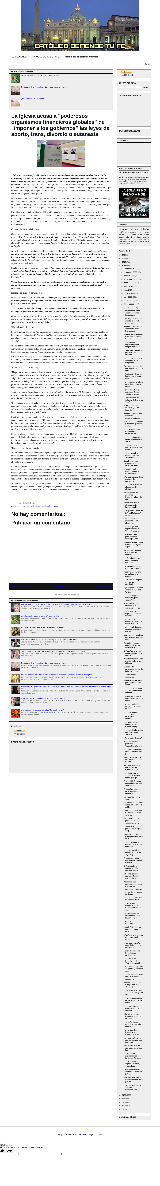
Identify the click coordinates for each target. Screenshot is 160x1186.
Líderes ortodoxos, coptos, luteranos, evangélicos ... (132, 1063)
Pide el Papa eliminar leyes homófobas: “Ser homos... (132, 455)
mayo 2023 (128, 293)
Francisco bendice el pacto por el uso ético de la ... (133, 836)
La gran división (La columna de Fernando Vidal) (133, 400)
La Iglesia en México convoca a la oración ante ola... (133, 1008)
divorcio (26, 506)
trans (56, 506)
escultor (133, 241)
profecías (122, 235)
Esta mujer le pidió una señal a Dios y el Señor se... (133, 321)
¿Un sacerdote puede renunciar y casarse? (133, 567)
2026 (124, 255)
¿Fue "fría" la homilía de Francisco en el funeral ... (133, 937)
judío (127, 237)
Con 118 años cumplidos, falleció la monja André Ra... (133, 621)
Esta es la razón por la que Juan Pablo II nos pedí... (133, 368)
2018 (124, 1109)
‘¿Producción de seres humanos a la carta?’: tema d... (133, 376)
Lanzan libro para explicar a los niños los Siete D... (132, 613)
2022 (124, 1095)
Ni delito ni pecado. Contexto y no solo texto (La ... (132, 408)
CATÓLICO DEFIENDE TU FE (45, 57)
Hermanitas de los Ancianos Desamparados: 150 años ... (133, 496)
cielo (141, 232)
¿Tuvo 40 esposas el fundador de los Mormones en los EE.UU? (45, 698)
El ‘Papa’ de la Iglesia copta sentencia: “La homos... (133, 653)
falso (140, 235)
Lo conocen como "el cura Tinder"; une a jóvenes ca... (132, 945)
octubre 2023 (129, 276)
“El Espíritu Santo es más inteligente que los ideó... (132, 1016)
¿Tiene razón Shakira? (133, 738)
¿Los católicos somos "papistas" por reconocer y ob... (132, 1087)
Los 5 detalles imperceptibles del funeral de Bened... (132, 1056)
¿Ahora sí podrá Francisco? (130, 922)
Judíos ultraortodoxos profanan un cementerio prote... (132, 820)
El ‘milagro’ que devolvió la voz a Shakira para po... (133, 751)
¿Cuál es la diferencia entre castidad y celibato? (132, 560)
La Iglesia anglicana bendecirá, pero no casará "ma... (132, 597)
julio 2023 (128, 286)
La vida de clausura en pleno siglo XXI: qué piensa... (133, 487)
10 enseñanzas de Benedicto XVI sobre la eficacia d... (133, 1024)
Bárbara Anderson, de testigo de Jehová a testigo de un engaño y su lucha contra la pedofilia (56, 604)
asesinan (132, 235)
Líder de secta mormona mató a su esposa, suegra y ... (133, 977)
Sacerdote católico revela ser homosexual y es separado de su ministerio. (49, 640)
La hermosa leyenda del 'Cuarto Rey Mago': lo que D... (133, 992)
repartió (128, 243)
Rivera (139, 237)
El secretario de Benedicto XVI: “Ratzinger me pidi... (133, 961)
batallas (146, 239)
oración (124, 229)
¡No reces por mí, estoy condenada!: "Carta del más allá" (42, 710)
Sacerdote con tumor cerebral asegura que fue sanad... (133, 313)
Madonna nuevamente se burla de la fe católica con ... (133, 574)
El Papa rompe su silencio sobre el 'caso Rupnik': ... (133, 447)
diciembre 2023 (130, 269)
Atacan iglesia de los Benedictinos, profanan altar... (132, 953)
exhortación (123, 239)
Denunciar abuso (127, 1117)
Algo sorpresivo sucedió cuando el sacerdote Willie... (133, 590)
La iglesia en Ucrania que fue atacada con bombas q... (133, 1040)
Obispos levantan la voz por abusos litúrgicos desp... (133, 828)
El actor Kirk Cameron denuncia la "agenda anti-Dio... (133, 783)
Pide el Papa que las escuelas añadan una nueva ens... (133, 844)
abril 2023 (128, 297)
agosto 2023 (129, 283)
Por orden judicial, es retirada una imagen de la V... (132, 706)
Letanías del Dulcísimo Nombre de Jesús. (133, 899)
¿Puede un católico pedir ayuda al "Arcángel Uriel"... (132, 536)
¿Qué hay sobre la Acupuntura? (33, 99)
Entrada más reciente (21, 586)
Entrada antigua (104, 586)
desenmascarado (124, 241)
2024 (124, 262)
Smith (141, 239)
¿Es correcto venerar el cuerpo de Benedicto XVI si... (133, 1071)
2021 (124, 1099)
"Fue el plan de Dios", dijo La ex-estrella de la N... (133, 1048)
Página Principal (63, 586)
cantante (145, 237)
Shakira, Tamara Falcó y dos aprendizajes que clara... (133, 637)
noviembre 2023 (130, 272)
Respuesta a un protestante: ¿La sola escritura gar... (133, 884)
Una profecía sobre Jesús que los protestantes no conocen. (43, 628)
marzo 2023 (129, 300)
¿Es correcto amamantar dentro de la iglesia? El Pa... (133, 669)
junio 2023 (128, 290)
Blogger (99, 1135)
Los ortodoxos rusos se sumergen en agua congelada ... (133, 360)
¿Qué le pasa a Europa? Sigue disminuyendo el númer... (133, 690)
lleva (135, 239)
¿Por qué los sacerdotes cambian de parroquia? (133, 479)
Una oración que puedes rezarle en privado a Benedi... (133, 336)
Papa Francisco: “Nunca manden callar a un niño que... (133, 661)
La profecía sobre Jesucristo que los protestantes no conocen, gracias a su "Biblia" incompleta (56, 675)
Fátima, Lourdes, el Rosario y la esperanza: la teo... (132, 1032)
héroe (131, 239)
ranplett (78, 1135)
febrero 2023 (129, 304)
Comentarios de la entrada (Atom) (66, 595)
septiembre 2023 (131, 279)
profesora (122, 243)
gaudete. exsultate (143, 241)
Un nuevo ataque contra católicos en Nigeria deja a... (133, 544)
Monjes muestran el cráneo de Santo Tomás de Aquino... (132, 392)
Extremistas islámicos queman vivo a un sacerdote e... (132, 645)
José (147, 232)
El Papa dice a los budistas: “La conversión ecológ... (132, 605)
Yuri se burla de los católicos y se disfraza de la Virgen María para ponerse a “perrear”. (53, 651)
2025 (124, 258)
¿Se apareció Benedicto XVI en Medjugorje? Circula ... (133, 513)
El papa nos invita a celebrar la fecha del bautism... (133, 860)
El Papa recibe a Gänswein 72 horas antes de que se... (132, 868)
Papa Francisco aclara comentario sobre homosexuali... (133, 328)
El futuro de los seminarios (130, 676)
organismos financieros (44, 506)
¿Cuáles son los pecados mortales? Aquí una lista (40, 75)
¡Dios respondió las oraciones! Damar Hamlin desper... (132, 915)
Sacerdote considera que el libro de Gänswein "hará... (132, 767)
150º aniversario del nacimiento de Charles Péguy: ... (132, 724)
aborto (19, 506)
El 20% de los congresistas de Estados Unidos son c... (132, 906)
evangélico (132, 232)
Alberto (132, 237)
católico (122, 232)
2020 (124, 1102)
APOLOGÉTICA (19, 57)
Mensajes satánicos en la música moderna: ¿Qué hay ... (133, 852)
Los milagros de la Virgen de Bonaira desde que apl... (132, 775)
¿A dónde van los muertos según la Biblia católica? (131, 471)
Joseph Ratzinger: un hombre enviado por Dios (132, 929)
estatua (121, 237)
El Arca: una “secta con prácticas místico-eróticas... (133, 352)
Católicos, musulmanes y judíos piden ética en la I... (133, 812)
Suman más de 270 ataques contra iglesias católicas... (132, 505)
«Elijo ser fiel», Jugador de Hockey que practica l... (133, 582)
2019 (124, 1106)
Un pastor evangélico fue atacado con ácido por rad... (133, 1079)
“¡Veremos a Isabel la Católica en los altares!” (132, 552)
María (145, 229)
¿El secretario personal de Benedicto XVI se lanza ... (133, 1000)
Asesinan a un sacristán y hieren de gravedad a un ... (133, 423)
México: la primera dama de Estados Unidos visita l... (132, 876)
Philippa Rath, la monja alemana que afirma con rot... (133, 629)
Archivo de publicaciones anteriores (81, 57)
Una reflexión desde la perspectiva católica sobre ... (133, 682)
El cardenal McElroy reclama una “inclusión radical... (132, 431)
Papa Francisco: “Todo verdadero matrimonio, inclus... (133, 416)
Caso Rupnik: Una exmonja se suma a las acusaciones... (132, 463)
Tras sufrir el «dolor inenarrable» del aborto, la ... (131, 521)
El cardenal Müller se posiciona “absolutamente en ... (133, 743)
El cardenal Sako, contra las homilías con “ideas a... (133, 732)
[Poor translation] (9, 1151)
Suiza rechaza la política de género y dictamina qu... (133, 969)
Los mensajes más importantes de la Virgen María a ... (131, 528)
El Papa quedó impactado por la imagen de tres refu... (133, 344)
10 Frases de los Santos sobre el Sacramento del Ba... (133, 805)
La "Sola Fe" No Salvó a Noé (133, 172)
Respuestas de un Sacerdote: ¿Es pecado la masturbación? (44, 87)
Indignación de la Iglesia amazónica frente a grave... (133, 384)
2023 (124, 265)
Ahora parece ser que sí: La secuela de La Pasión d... (133, 759)
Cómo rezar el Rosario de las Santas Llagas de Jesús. (133, 892)
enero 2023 (129, 308)
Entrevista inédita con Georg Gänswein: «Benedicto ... (132, 984)
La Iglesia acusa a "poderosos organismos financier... (131, 715)
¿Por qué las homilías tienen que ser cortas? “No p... (133, 439)
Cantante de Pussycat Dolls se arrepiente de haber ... (133, 698)
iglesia (32, 506)
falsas (146, 235)
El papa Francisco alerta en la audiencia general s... (133, 791)
